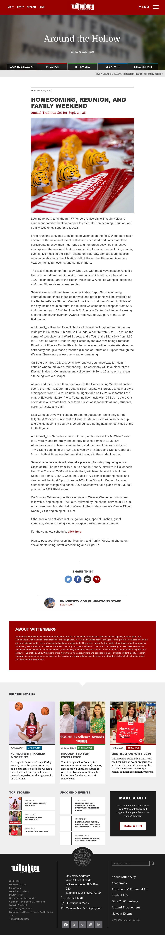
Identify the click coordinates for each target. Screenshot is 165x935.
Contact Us (14, 881)
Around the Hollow (112, 74)
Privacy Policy (16, 895)
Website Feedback (18, 905)
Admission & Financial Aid (130, 889)
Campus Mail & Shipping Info (84, 908)
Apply (20, 7)
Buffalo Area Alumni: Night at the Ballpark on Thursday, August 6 (87, 824)
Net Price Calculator (19, 891)
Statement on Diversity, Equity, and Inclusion (31, 912)
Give (42, 7)
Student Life (120, 895)
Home (97, 74)
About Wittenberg (124, 877)
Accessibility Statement (20, 908)
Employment (15, 888)
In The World (82, 67)
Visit (11, 7)
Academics (119, 883)
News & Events (122, 913)
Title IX (12, 915)
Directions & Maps (18, 884)
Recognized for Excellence (33, 818)
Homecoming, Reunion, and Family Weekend (87, 839)
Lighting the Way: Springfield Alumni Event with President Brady (87, 806)
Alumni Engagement (126, 907)
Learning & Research (22, 67)
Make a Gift (133, 826)
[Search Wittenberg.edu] (131, 863)
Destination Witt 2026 (36, 831)
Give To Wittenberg (125, 901)
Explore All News (82, 51)
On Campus (52, 67)
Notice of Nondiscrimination (22, 898)
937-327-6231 (74, 898)
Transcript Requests (19, 919)
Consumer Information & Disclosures (27, 901)
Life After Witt (143, 67)
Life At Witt (113, 67)
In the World (85, 748)
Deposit (31, 7)
